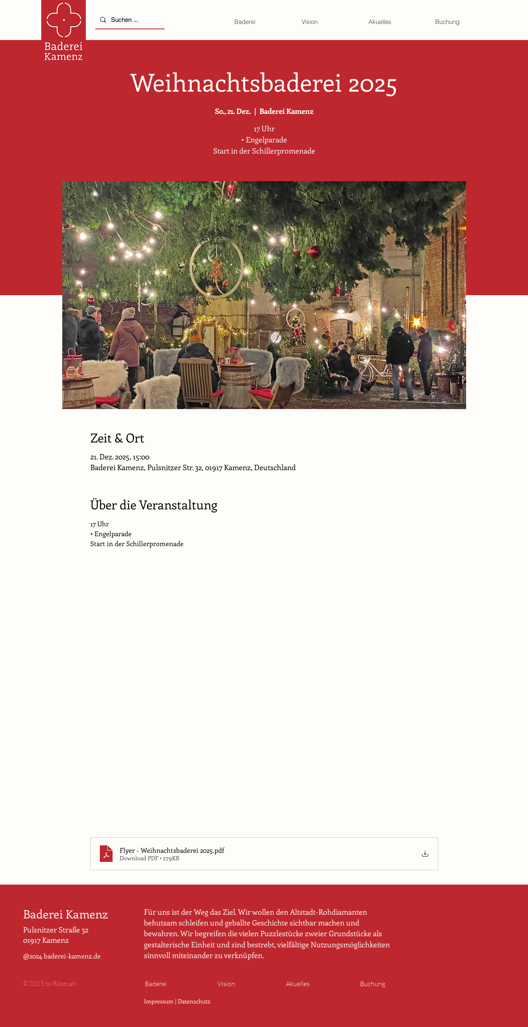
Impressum (159, 1001)
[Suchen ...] (129, 19)
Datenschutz (194, 1001)
